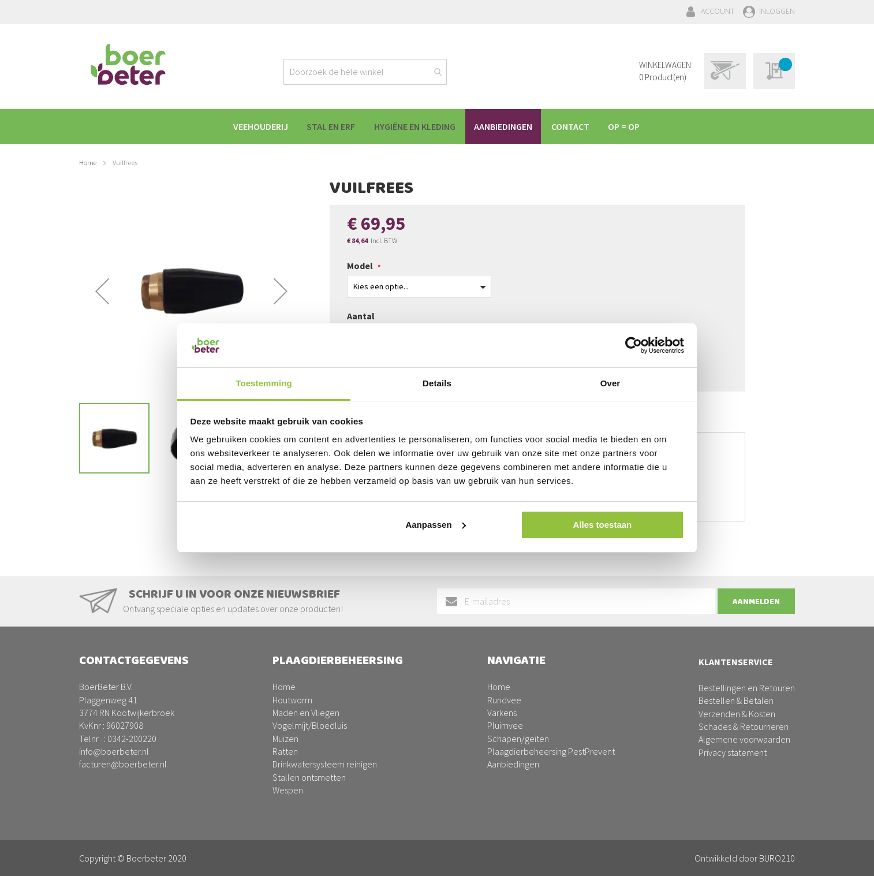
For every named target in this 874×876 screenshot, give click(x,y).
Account (717, 11)
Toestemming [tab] (264, 383)
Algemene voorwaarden (744, 739)
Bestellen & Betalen (736, 700)
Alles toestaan (602, 525)
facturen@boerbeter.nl (123, 764)
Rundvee (504, 700)
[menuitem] (256, 126)
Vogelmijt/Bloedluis (309, 725)
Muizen (285, 738)
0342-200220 (131, 738)
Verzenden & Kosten (737, 714)
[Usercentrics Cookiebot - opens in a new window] (633, 345)
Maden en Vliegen (305, 712)
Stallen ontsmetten (309, 777)
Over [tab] (610, 383)
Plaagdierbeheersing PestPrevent (551, 751)
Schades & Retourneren (744, 726)
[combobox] (365, 72)
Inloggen (777, 11)
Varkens (502, 712)
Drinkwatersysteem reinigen (324, 764)
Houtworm (292, 700)
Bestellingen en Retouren (747, 688)
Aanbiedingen (513, 764)
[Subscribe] (756, 601)
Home (87, 162)
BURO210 (777, 858)
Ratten (285, 751)
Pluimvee (505, 725)
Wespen (287, 790)
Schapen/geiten (518, 738)
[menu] (437, 126)
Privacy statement (733, 752)
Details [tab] (437, 383)
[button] (102, 291)
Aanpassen (436, 525)
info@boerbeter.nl (114, 751)
